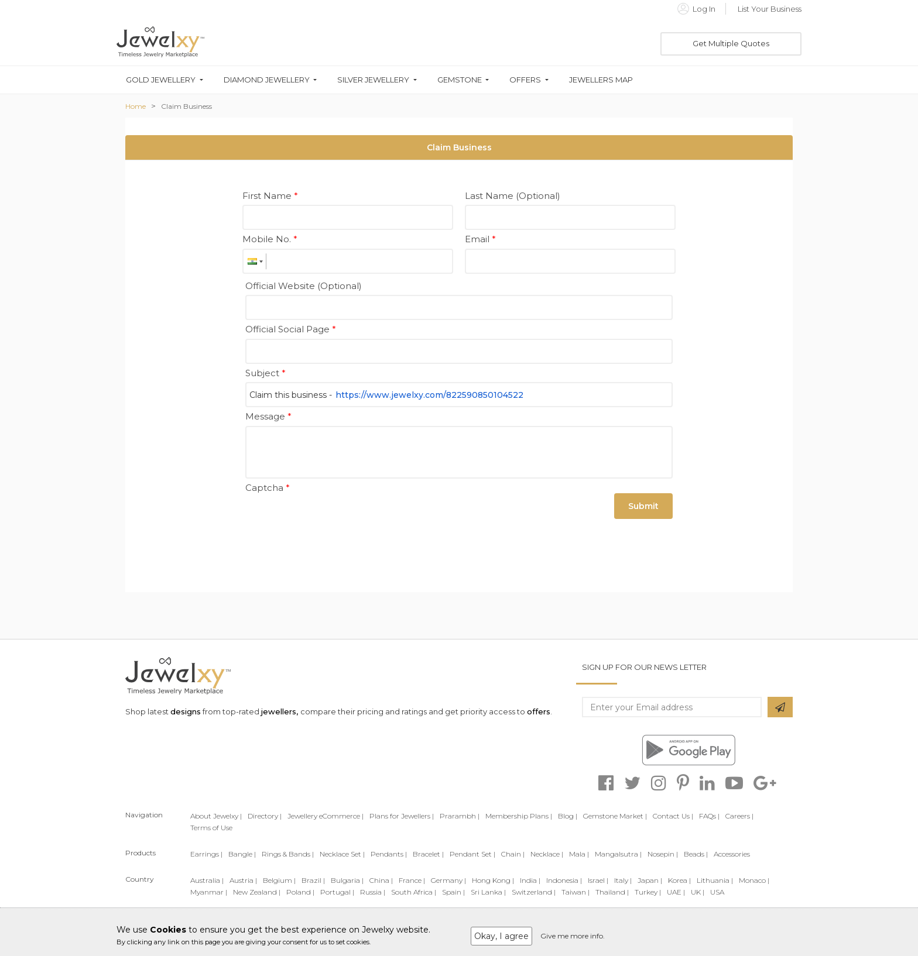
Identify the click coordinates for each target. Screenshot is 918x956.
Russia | (372, 892)
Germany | (448, 880)
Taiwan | (575, 892)
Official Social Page (290, 329)
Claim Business (186, 106)
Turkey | (648, 892)
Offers (525, 79)
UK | (697, 892)
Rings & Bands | (288, 854)
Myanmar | (208, 892)
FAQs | (709, 815)
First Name (270, 195)
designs (185, 711)
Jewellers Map (601, 79)
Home (135, 106)
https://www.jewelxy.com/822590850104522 (429, 395)
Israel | (598, 880)
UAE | (676, 892)
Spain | (453, 892)
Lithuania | (715, 880)
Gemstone (459, 79)
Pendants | (389, 854)
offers (538, 711)
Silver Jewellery (373, 79)
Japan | (650, 880)
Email (480, 239)
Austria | (243, 880)
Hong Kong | (493, 880)
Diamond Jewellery (267, 79)
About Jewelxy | (216, 815)
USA (717, 892)
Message (268, 416)
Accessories (732, 854)
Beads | (696, 854)
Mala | (579, 854)
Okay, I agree (501, 936)
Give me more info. (572, 935)
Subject (265, 373)
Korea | (679, 880)
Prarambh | (459, 815)
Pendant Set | (472, 854)
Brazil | (313, 880)
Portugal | (337, 892)
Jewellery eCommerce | (325, 815)
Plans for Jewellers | (401, 815)
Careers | (739, 815)
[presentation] (334, 519)
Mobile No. (269, 239)
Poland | (300, 892)
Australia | (207, 880)
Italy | (623, 880)
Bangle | (242, 854)
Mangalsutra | (618, 854)
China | (381, 880)
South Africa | (413, 892)
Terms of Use (211, 827)
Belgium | (279, 880)
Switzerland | (534, 892)
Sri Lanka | (488, 892)
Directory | (265, 815)
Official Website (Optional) (303, 285)
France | (412, 880)
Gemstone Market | (615, 815)
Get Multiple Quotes (731, 43)
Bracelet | (428, 854)
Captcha (267, 487)
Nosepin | (663, 854)
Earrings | (206, 854)
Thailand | (612, 892)
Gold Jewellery (161, 79)
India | (530, 880)
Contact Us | (673, 815)
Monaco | (754, 880)
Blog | (567, 815)
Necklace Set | (342, 854)
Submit (643, 506)
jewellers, (279, 711)
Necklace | (546, 854)
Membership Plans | (518, 815)
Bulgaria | (347, 880)
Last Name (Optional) (512, 195)
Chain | (513, 854)
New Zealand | (256, 892)
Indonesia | (564, 880)
